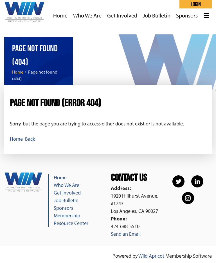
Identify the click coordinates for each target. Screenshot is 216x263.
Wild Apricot (151, 256)
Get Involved (67, 192)
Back (30, 139)
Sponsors (63, 208)
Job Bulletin (66, 200)
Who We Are (66, 185)
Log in (195, 4)
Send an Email (126, 234)
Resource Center (71, 223)
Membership (67, 215)
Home (17, 72)
